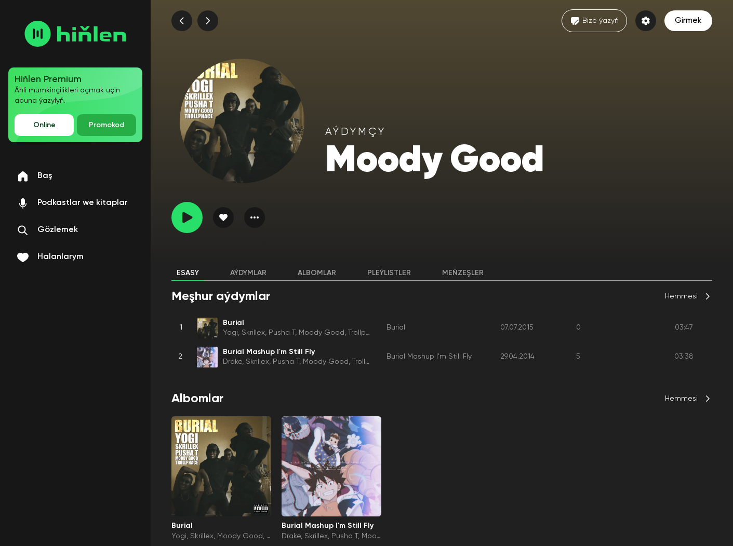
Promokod (106, 125)
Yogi (230, 332)
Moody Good (321, 332)
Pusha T (282, 332)
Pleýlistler (389, 273)
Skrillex (253, 332)
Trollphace (365, 332)
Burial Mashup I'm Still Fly (429, 356)
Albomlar (317, 273)
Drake (232, 361)
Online (44, 125)
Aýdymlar (248, 273)
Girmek (688, 21)
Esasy (188, 273)
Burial (396, 327)
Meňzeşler (463, 273)
